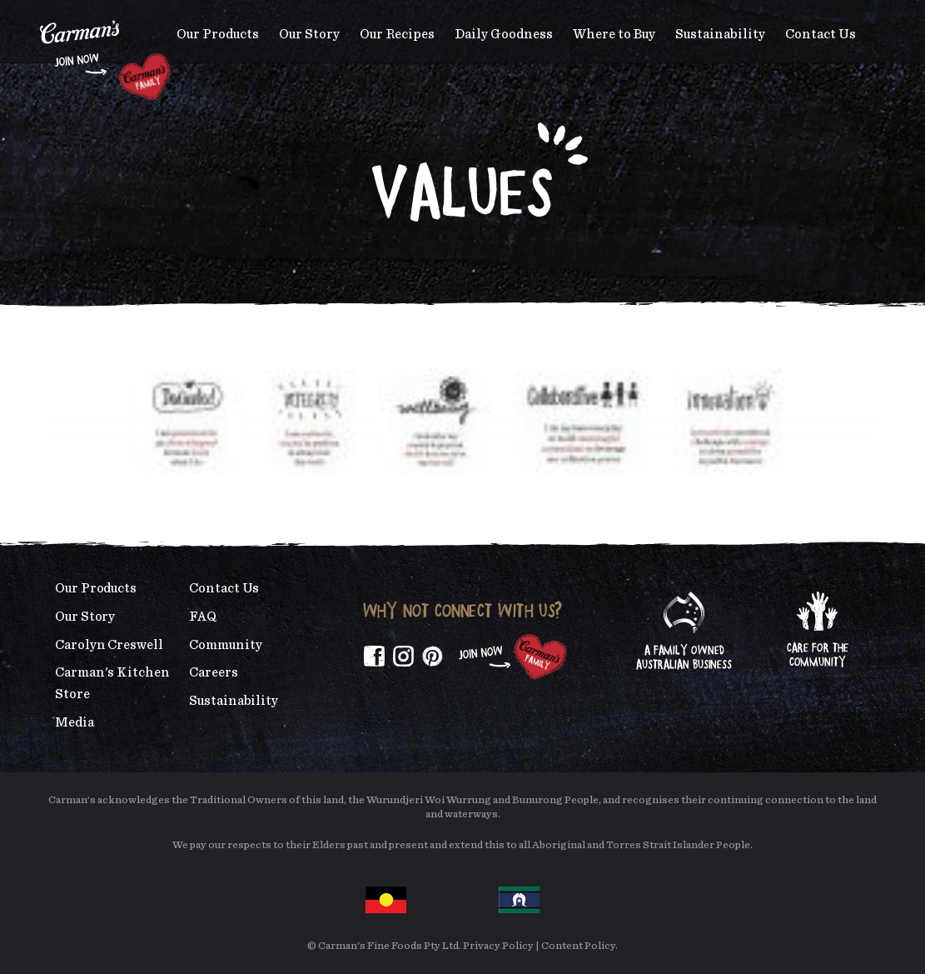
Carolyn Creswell (109, 645)
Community (225, 645)
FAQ (202, 616)
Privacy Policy (498, 946)
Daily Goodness (504, 34)
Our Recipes (397, 34)
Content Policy (578, 946)
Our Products (218, 34)
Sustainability (720, 34)
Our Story (309, 34)
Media (74, 722)
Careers (213, 672)
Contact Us (820, 34)
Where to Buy (614, 34)
